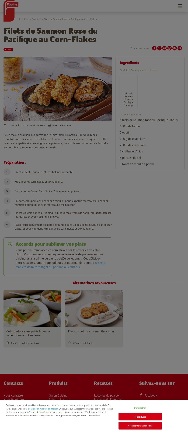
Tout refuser (140, 416)
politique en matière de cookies (43, 408)
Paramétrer (140, 408)
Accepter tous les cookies (140, 425)
